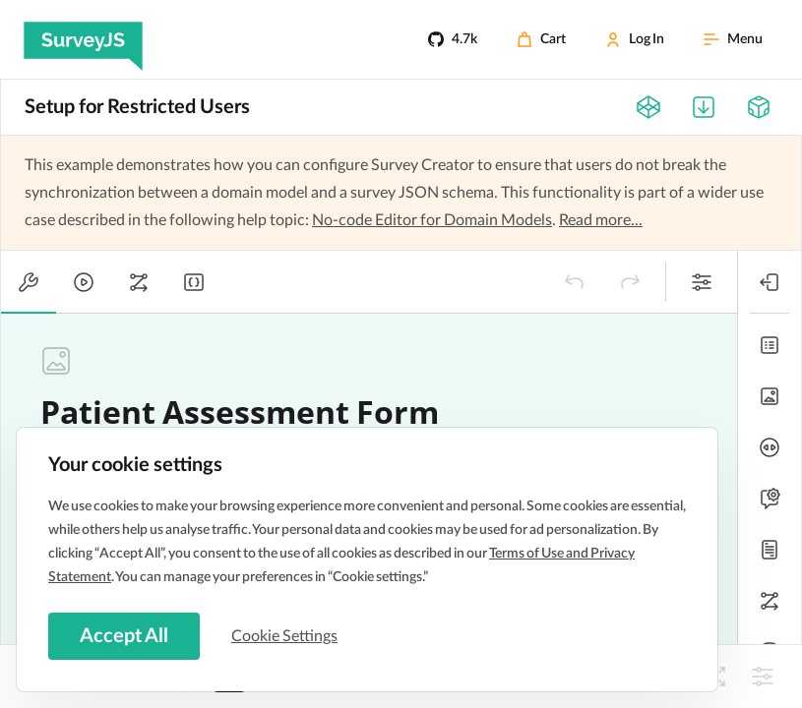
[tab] (28, 282)
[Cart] (541, 39)
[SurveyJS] (83, 39)
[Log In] (634, 39)
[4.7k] (452, 39)
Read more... (601, 220)
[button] (574, 282)
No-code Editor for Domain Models (432, 220)
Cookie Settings (284, 636)
